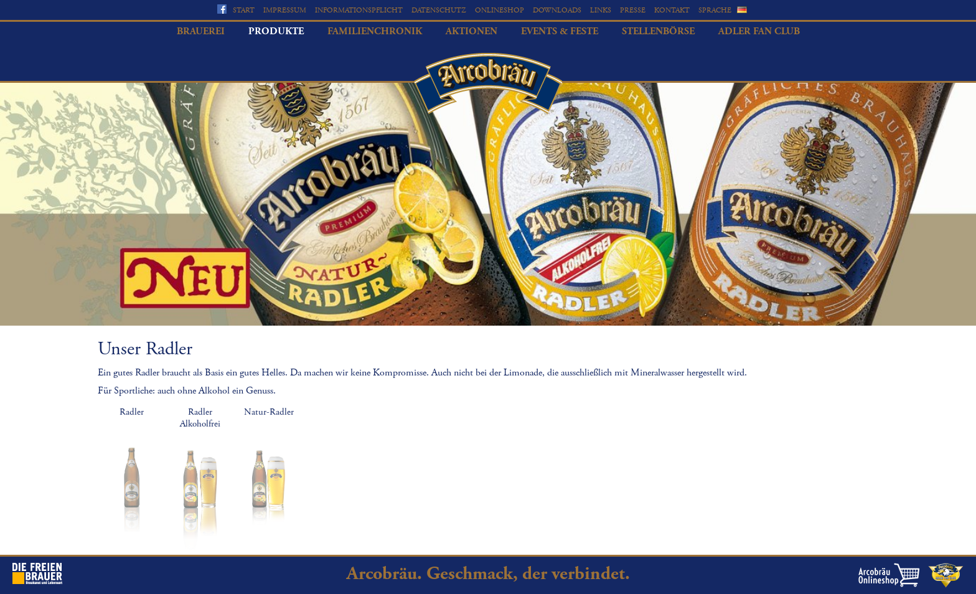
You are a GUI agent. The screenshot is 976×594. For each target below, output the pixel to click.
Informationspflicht (359, 10)
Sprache (714, 10)
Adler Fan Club (759, 31)
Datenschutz (438, 10)
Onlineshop (499, 10)
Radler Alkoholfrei (200, 418)
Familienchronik (374, 31)
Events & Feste (559, 31)
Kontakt (672, 10)
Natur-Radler (269, 412)
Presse (632, 10)
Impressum (284, 10)
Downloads (557, 10)
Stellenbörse (658, 31)
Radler (132, 412)
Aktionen (471, 31)
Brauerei (201, 31)
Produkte (276, 31)
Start (244, 10)
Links (600, 10)
